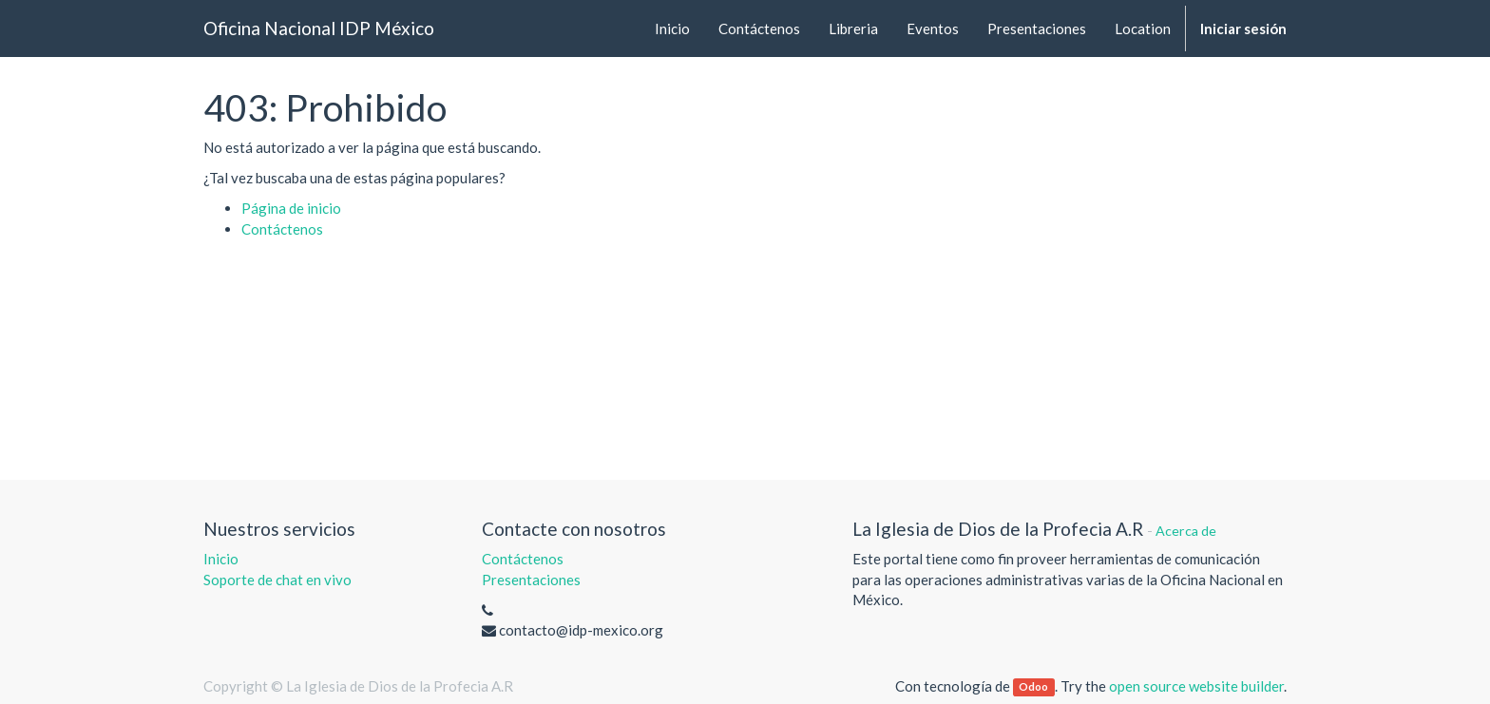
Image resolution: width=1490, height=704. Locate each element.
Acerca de (1186, 531)
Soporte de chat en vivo (277, 579)
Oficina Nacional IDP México (318, 28)
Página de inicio (291, 208)
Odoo (1033, 687)
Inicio (221, 558)
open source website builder (1196, 685)
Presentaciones (531, 579)
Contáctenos (282, 229)
